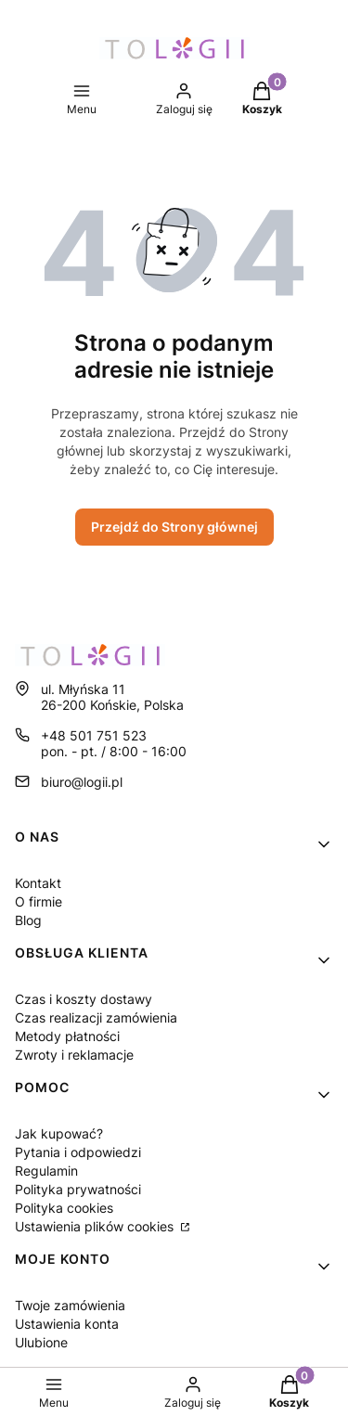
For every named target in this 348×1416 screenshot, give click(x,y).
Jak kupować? (59, 1133)
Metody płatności (67, 1036)
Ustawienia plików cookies (96, 1226)
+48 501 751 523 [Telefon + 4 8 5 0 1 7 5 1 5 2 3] (94, 735)
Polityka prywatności (78, 1189)
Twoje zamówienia (70, 1305)
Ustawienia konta (67, 1324)
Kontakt (38, 883)
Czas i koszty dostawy (83, 999)
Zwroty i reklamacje (74, 1054)
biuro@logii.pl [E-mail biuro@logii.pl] (81, 782)
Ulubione (41, 1342)
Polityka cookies (64, 1208)
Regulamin (46, 1170)
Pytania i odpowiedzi (78, 1152)
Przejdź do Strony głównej (174, 526)
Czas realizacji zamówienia (96, 1017)
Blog (28, 920)
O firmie (38, 901)
